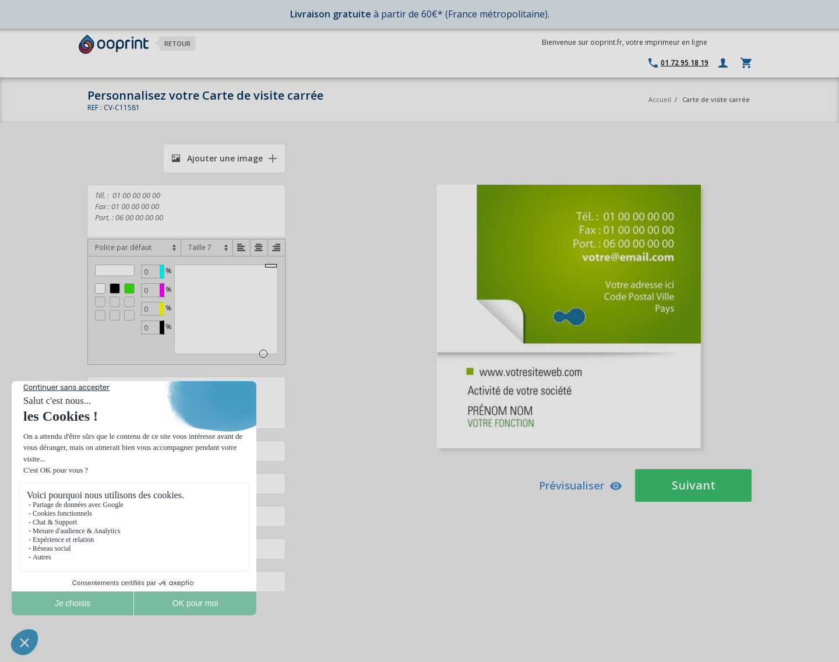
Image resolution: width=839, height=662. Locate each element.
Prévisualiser (580, 485)
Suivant (693, 485)
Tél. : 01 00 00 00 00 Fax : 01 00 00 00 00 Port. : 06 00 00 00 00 (186, 211)
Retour (177, 43)
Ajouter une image (217, 158)
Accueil (659, 99)
